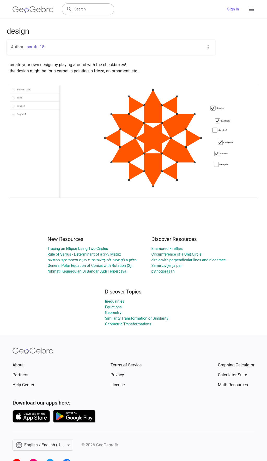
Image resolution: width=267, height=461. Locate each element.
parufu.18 (36, 46)
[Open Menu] (251, 9)
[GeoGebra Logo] (33, 9)
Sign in (233, 9)
